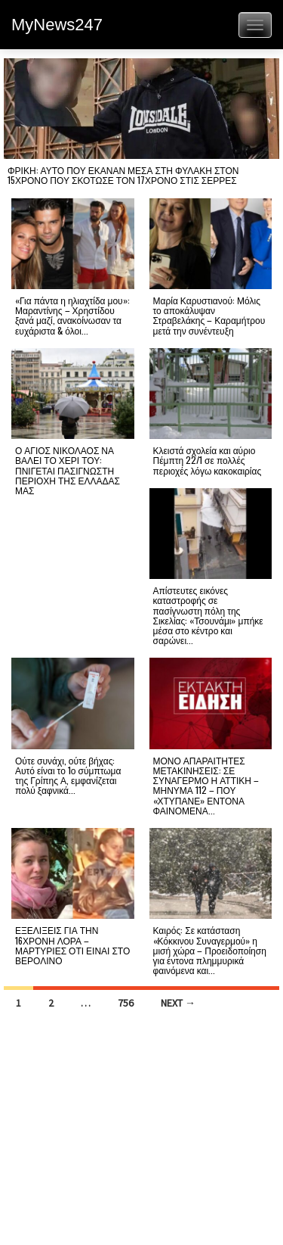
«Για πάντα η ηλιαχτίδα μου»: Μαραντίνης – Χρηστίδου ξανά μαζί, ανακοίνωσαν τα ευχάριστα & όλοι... (72, 315)
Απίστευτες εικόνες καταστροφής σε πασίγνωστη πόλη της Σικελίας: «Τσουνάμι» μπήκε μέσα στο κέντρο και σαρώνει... (208, 615)
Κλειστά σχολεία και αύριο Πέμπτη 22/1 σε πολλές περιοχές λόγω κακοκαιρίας (207, 460)
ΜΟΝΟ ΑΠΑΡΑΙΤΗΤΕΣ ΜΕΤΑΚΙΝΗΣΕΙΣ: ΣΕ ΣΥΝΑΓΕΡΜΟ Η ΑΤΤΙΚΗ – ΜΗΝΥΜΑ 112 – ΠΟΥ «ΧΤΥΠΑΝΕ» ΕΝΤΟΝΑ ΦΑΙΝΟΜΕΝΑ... (206, 785)
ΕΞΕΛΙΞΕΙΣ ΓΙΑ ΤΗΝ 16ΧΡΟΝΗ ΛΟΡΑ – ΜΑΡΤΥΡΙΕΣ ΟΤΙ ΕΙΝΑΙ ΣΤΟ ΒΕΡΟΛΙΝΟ (72, 944)
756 (126, 1003)
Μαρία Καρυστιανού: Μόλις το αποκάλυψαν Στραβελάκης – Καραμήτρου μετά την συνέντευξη (209, 315)
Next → (178, 1003)
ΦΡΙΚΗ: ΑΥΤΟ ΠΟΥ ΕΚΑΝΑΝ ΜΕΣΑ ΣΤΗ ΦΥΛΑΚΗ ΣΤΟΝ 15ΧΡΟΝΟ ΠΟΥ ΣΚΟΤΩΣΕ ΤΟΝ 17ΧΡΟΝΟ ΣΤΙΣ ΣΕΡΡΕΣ (123, 174)
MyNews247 (57, 24)
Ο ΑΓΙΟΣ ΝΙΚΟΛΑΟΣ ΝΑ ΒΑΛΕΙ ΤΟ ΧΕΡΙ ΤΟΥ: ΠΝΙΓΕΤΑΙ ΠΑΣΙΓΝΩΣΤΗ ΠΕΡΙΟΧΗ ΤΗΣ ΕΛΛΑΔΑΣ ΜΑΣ (67, 470)
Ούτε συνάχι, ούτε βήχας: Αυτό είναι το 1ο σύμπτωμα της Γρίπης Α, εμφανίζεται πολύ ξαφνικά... (68, 775)
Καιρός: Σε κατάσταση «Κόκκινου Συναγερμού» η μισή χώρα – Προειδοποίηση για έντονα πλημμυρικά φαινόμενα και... (209, 949)
